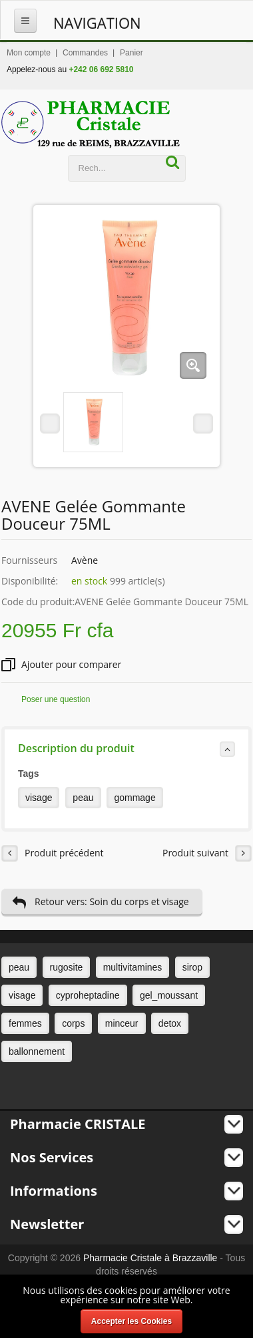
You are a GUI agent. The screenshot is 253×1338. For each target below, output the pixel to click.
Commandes (85, 52)
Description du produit (126, 749)
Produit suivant (207, 853)
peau (83, 797)
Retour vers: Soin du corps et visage (100, 901)
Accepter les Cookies (131, 1321)
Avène (84, 560)
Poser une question (55, 699)
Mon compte (29, 52)
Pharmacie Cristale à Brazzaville (150, 1257)
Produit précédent (52, 853)
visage (38, 797)
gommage (134, 797)
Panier (131, 52)
